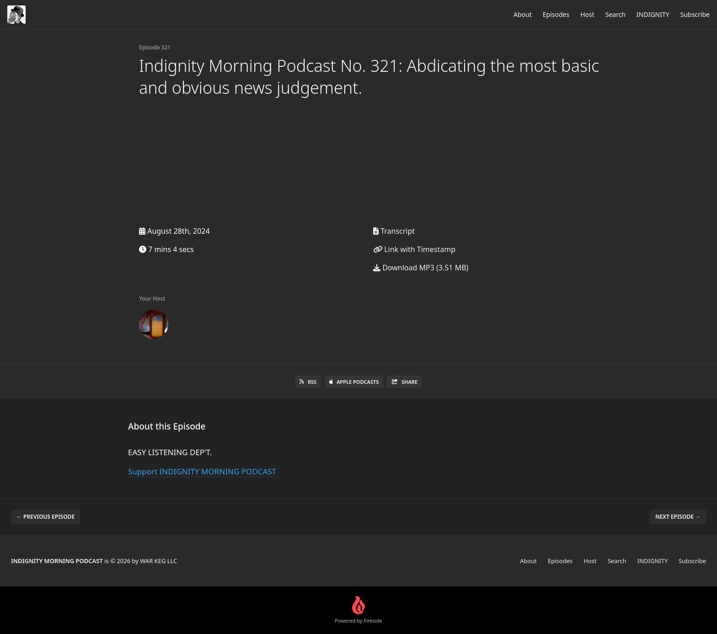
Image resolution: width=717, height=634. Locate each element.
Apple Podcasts (354, 381)
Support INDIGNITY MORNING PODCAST (202, 471)
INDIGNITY (653, 14)
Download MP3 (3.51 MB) (420, 268)
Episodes (556, 14)
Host (587, 14)
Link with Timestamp (414, 249)
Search (615, 14)
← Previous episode (45, 517)
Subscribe (695, 14)
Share (404, 381)
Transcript (394, 231)
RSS (308, 381)
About (523, 14)
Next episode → (678, 517)
